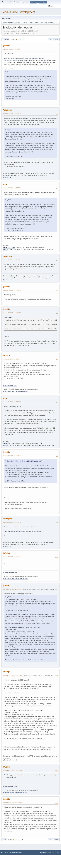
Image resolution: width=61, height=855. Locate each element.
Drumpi (6, 672)
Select (10, 317)
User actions (54, 39)
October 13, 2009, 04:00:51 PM (12, 556)
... (22, 39)
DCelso (6, 355)
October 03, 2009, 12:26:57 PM (12, 188)
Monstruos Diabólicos (10, 385)
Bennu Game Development (18, 12)
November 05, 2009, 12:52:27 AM (12, 589)
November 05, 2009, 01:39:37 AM (12, 675)
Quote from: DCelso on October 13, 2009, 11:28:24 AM (24, 461)
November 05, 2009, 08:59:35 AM (12, 770)
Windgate (7, 110)
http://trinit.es (7, 177)
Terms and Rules (49, 852)
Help (41, 852)
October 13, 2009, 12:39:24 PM (12, 455)
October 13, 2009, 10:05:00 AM (12, 313)
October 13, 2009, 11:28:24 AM (12, 359)
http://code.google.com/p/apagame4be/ (15, 391)
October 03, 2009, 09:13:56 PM (12, 290)
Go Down (5, 39)
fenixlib (5, 249)
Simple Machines (17, 852)
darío (5, 184)
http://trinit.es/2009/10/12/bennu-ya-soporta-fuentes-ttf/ (22, 531)
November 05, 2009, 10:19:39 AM (12, 802)
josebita (6, 46)
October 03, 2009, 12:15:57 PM (12, 113)
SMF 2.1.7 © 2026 (6, 852)
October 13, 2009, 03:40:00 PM (12, 522)
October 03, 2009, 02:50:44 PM (12, 260)
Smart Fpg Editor (9, 248)
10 (24, 39)
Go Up (4, 839)
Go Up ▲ (57, 852)
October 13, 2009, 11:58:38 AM (12, 402)
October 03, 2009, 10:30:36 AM (12, 49)
